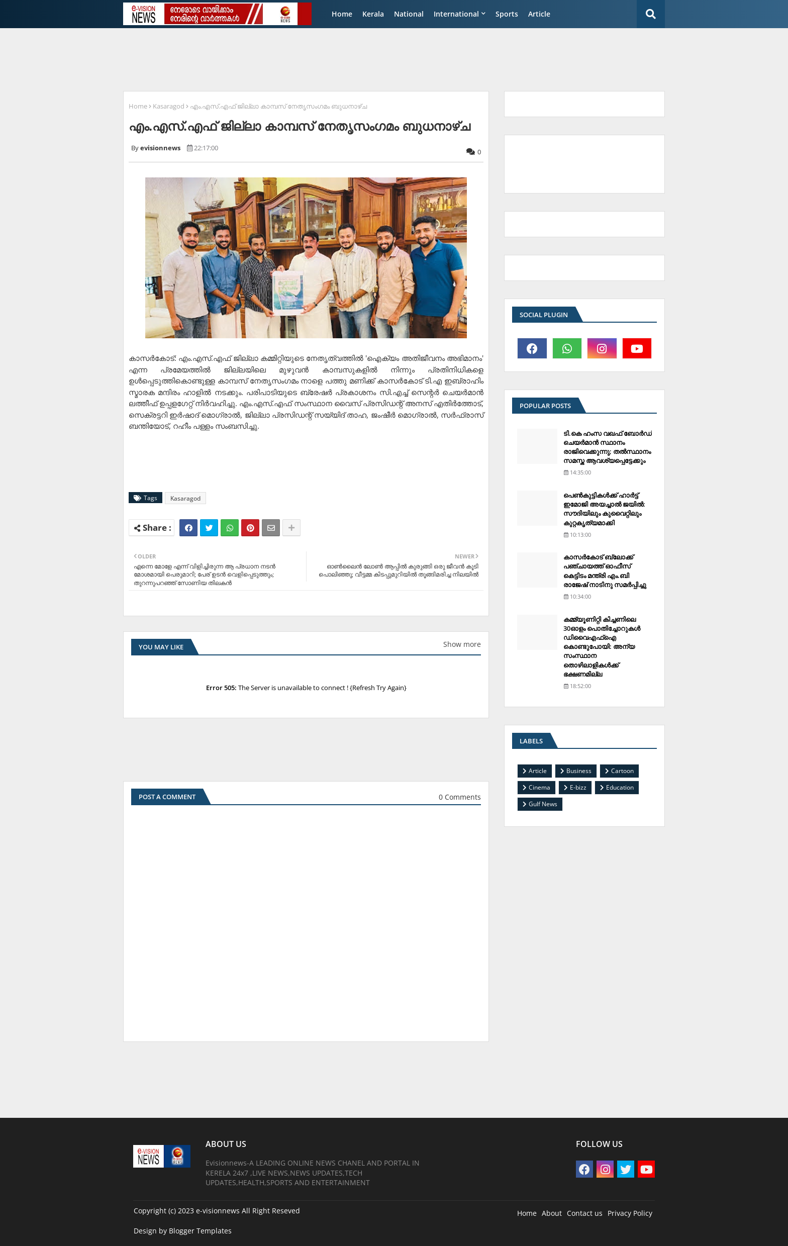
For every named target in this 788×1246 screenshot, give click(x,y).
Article (539, 14)
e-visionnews (218, 1210)
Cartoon (622, 770)
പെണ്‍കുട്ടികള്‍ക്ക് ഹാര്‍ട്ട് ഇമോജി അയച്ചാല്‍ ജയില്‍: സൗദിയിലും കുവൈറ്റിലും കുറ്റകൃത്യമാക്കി (604, 509)
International (456, 14)
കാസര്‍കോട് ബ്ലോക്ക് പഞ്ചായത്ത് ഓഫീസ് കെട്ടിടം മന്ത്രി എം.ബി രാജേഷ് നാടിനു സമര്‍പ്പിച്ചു (604, 570)
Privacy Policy (630, 1213)
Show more (462, 644)
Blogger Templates (200, 1230)
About (552, 1213)
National (409, 14)
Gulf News (543, 804)
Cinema (539, 787)
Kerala (373, 14)
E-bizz (578, 787)
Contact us (585, 1213)
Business (579, 770)
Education (620, 787)
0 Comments (460, 797)
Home (342, 14)
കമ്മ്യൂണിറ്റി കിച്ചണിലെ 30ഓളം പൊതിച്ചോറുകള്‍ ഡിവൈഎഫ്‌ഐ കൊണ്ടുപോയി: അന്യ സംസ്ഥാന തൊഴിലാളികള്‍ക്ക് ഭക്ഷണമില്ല (601, 647)
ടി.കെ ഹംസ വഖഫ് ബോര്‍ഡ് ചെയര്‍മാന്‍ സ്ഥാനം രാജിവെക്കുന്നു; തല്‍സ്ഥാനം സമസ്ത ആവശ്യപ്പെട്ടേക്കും (607, 447)
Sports (507, 14)
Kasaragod (168, 106)
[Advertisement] (361, 58)
